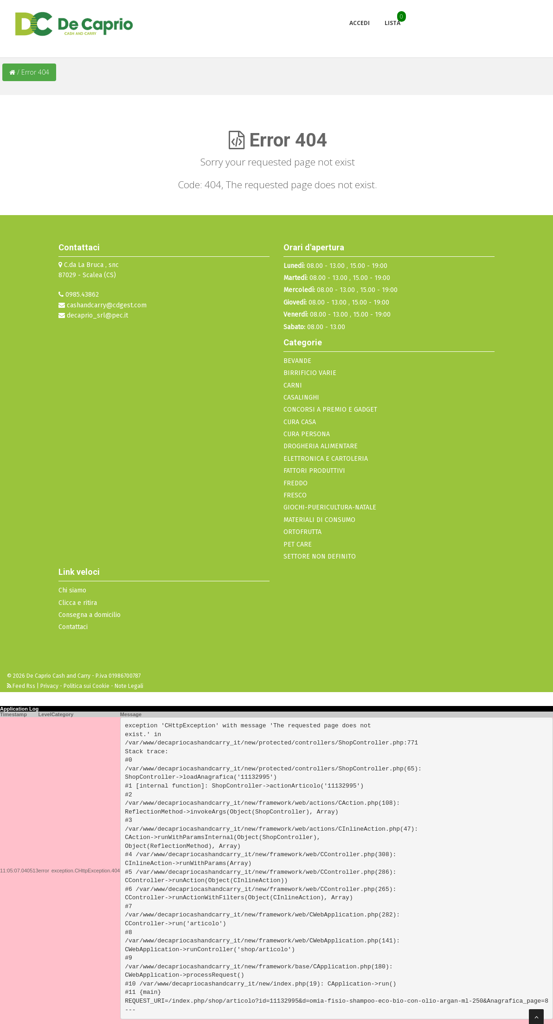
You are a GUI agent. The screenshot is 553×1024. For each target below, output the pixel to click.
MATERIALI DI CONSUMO (319, 520)
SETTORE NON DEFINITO (319, 556)
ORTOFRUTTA (302, 532)
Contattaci (73, 627)
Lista (392, 23)
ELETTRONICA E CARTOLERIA (325, 459)
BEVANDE (297, 361)
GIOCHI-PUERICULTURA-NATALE (329, 507)
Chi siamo (72, 590)
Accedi (359, 23)
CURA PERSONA (306, 434)
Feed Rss (22, 686)
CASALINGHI (301, 397)
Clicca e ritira (77, 603)
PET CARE (297, 544)
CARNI (292, 385)
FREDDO (295, 483)
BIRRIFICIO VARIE (309, 373)
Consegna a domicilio (89, 615)
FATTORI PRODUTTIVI (314, 471)
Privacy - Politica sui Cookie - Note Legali (91, 686)
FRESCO (295, 495)
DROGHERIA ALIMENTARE (320, 446)
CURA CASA (299, 422)
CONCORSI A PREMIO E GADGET (330, 409)
